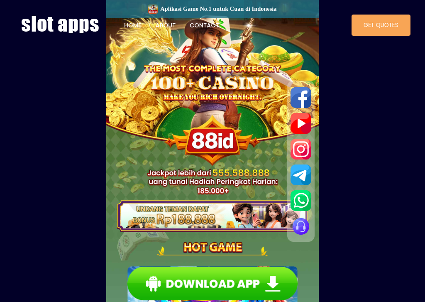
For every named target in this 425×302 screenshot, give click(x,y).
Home (133, 25)
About (166, 25)
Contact (204, 25)
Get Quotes (381, 25)
